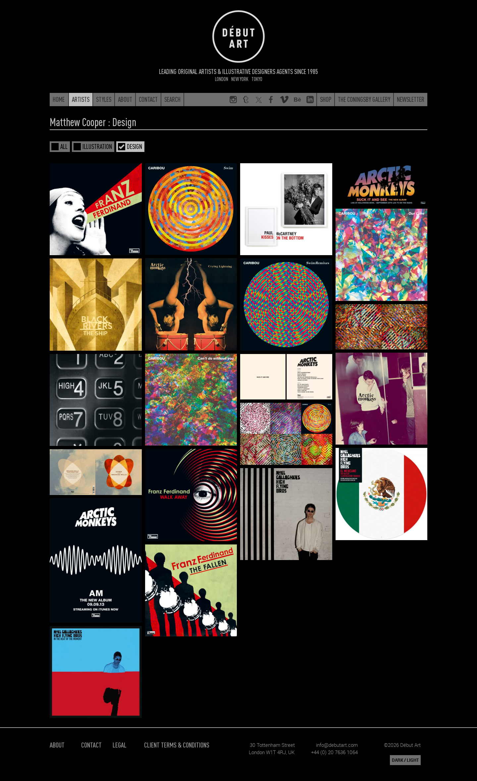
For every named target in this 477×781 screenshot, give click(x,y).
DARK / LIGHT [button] (405, 760)
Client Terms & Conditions (176, 744)
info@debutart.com (337, 745)
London (221, 78)
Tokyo (256, 78)
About (57, 744)
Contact (91, 744)
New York (239, 78)
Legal (120, 744)
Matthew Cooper (78, 122)
